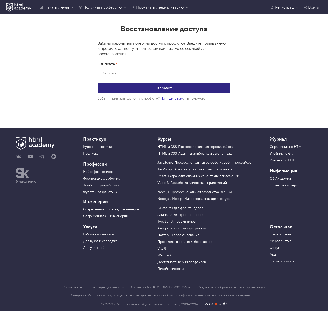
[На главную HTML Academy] (46, 144)
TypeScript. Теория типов (176, 222)
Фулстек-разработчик (100, 192)
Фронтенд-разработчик (101, 178)
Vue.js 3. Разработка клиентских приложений (192, 183)
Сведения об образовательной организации (231, 287)
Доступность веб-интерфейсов (181, 262)
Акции (275, 255)
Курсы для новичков (98, 147)
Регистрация (284, 7)
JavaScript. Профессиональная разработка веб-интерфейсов (204, 163)
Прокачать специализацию (157, 7)
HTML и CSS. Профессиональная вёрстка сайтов (195, 147)
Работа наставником (98, 234)
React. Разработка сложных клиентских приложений (198, 176)
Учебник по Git (281, 153)
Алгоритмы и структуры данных (182, 228)
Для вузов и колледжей (101, 241)
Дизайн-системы (170, 269)
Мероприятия (280, 241)
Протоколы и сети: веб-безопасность (186, 242)
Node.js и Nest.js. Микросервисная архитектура (193, 199)
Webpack (164, 255)
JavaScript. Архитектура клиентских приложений (195, 169)
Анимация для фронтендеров (180, 215)
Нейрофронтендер (98, 172)
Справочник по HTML (286, 147)
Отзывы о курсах (283, 261)
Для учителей (94, 248)
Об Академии (280, 178)
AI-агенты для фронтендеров (180, 208)
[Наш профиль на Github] (216, 304)
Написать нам (280, 234)
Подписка (90, 153)
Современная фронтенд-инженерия (111, 209)
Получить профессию (100, 7)
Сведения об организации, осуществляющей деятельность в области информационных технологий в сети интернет (160, 295)
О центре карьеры (284, 185)
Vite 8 (161, 248)
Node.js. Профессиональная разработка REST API (195, 192)
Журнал (278, 139)
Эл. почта (107, 64)
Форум (275, 248)
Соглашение (72, 287)
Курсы (164, 139)
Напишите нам (171, 99)
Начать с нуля (54, 7)
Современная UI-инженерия (105, 216)
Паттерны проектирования (178, 235)
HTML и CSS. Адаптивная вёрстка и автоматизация (196, 153)
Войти (311, 7)
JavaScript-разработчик (101, 185)
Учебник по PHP (282, 160)
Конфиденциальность (106, 287)
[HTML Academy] (18, 7)
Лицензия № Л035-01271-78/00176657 (160, 287)
